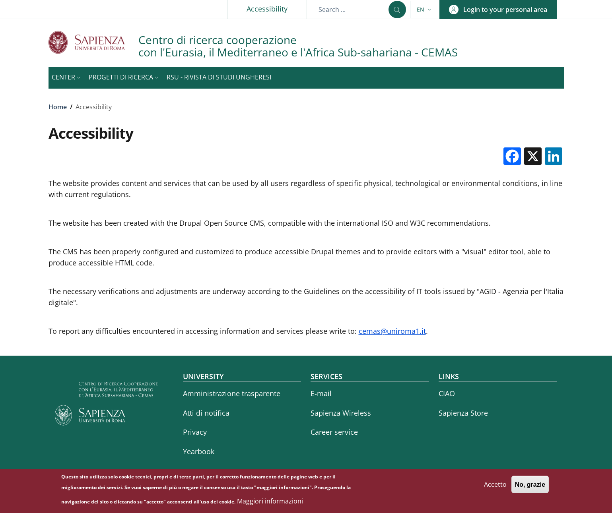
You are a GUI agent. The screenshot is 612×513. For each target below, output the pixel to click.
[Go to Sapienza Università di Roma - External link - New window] (93, 42)
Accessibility (267, 9)
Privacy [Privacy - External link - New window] (195, 432)
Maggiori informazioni (270, 503)
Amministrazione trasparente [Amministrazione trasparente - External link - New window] (231, 393)
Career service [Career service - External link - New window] (334, 432)
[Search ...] (397, 9)
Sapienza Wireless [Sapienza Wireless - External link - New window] (341, 413)
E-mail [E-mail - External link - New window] (321, 393)
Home (58, 107)
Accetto (495, 487)
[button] (424, 9)
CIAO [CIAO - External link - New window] (447, 393)
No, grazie (530, 487)
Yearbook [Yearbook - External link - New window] (198, 451)
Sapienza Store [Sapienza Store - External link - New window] (463, 413)
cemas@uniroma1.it (392, 331)
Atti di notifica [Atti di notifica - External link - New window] (206, 413)
